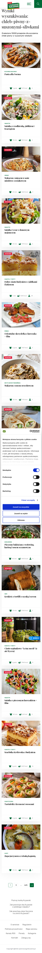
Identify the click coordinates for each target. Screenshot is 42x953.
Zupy (6, 853)
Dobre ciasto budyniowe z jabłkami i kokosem (20, 283)
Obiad (6, 175)
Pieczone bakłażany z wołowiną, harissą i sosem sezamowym (19, 546)
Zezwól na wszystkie (21, 507)
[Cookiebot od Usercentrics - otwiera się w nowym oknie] (29, 431)
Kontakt (14, 938)
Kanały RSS (10, 933)
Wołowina (8, 542)
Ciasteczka (8, 801)
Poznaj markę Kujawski (21, 900)
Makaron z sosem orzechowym (18, 385)
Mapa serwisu (31, 929)
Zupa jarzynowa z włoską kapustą (20, 856)
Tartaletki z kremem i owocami (19, 804)
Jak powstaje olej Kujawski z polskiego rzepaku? (21, 906)
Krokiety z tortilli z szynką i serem (20, 596)
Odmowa (21, 520)
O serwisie (15, 925)
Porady (22, 933)
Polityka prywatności (14, 929)
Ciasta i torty (9, 279)
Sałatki (7, 123)
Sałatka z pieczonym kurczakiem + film (20, 701)
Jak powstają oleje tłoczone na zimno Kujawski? (21, 912)
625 (25, 885)
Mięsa (6, 331)
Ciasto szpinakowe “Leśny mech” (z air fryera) (20, 650)
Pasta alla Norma (12, 74)
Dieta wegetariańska (12, 383)
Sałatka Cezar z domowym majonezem (16, 231)
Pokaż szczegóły (28, 500)
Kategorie (32, 933)
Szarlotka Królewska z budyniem (19, 752)
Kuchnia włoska (10, 71)
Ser (5, 594)
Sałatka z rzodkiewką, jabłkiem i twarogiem (19, 127)
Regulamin (27, 925)
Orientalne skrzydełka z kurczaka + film (20, 335)
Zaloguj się (26, 938)
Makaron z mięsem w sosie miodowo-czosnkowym (16, 179)
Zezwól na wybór (21, 513)
